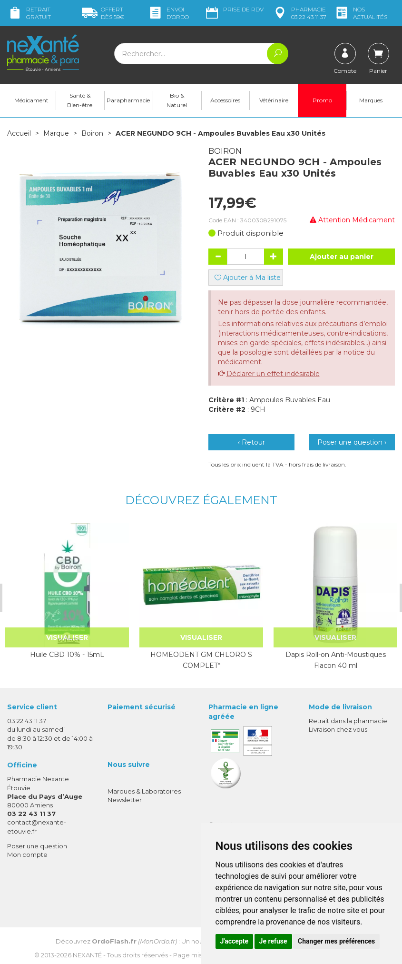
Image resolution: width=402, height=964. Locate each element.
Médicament (31, 100)
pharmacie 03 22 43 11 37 (299, 13)
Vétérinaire (273, 100)
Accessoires (225, 100)
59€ (103, 13)
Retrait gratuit (29, 13)
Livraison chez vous (338, 729)
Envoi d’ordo (168, 13)
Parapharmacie (128, 100)
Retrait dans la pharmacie (348, 721)
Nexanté (87, 954)
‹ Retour (251, 442)
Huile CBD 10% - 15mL (66, 654)
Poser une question (37, 845)
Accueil (19, 133)
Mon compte (27, 854)
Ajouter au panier (341, 256)
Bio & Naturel (177, 100)
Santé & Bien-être (79, 100)
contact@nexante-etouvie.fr (36, 826)
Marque (56, 133)
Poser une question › (351, 442)
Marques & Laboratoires (144, 791)
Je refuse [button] (273, 941)
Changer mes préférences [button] (336, 941)
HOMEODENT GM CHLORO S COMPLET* (200, 659)
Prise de (234, 9)
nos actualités (360, 13)
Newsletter (125, 800)
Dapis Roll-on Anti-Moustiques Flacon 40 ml (334, 659)
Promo (322, 100)
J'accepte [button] (234, 941)
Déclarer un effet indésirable (273, 373)
